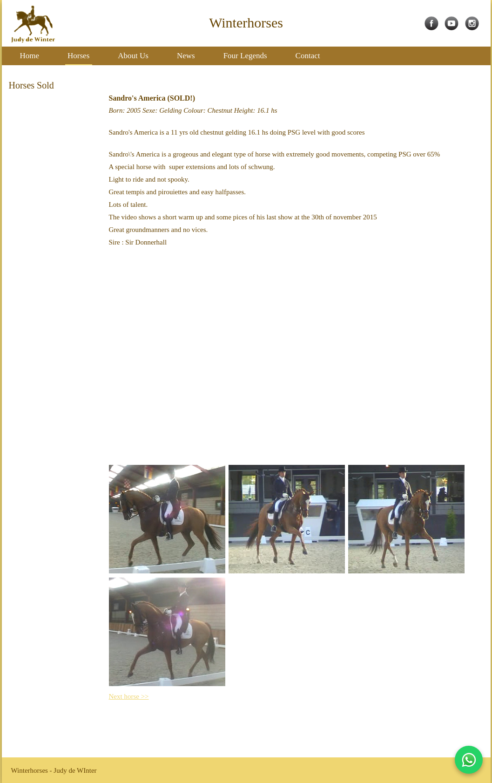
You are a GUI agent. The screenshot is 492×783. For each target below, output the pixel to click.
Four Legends (245, 55)
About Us (133, 55)
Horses (78, 55)
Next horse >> (129, 696)
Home (30, 55)
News (186, 55)
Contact (308, 55)
